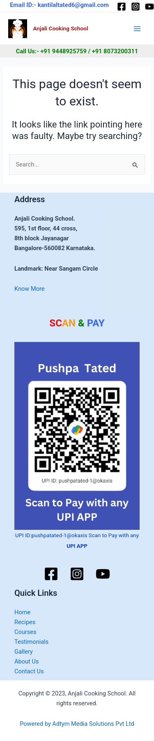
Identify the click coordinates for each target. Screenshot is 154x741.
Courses (25, 632)
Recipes (24, 622)
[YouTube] (149, 6)
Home (22, 612)
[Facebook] (121, 6)
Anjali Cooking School (60, 28)
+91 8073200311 (115, 51)
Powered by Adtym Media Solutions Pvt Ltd (77, 723)
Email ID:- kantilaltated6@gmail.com (59, 5)
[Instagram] (135, 6)
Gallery (23, 651)
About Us (26, 661)
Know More (29, 288)
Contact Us (29, 671)
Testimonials (31, 641)
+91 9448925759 (63, 51)
